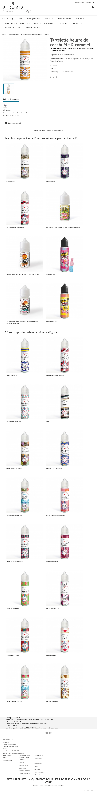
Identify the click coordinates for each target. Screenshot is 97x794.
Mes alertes (37, 775)
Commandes (37, 763)
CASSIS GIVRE (50, 181)
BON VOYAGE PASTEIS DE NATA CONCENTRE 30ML (23, 274)
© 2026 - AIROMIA (89, 791)
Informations (8, 739)
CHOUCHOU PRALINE (13, 422)
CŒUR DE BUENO (52, 702)
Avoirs (36, 766)
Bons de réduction (39, 772)
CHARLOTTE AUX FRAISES (15, 228)
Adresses (37, 769)
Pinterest (56, 77)
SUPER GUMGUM (52, 321)
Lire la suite (53, 65)
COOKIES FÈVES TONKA (14, 468)
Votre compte (39, 755)
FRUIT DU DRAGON (52, 608)
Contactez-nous (7, 760)
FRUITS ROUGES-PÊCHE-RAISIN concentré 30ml (63, 228)
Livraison (21, 762)
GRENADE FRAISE (52, 562)
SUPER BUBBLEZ (51, 274)
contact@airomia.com (17, 753)
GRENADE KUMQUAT (13, 655)
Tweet (53, 77)
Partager (50, 77)
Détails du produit (11, 99)
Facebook (46, 733)
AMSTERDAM (10, 181)
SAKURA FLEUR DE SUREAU (55, 515)
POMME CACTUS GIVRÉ (14, 702)
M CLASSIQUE (51, 655)
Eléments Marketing (24, 773)
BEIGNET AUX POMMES (54, 468)
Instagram (50, 733)
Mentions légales (24, 765)
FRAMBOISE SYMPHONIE (14, 562)
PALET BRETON (11, 375)
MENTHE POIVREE (12, 608)
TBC (47, 422)
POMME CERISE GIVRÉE (14, 515)
